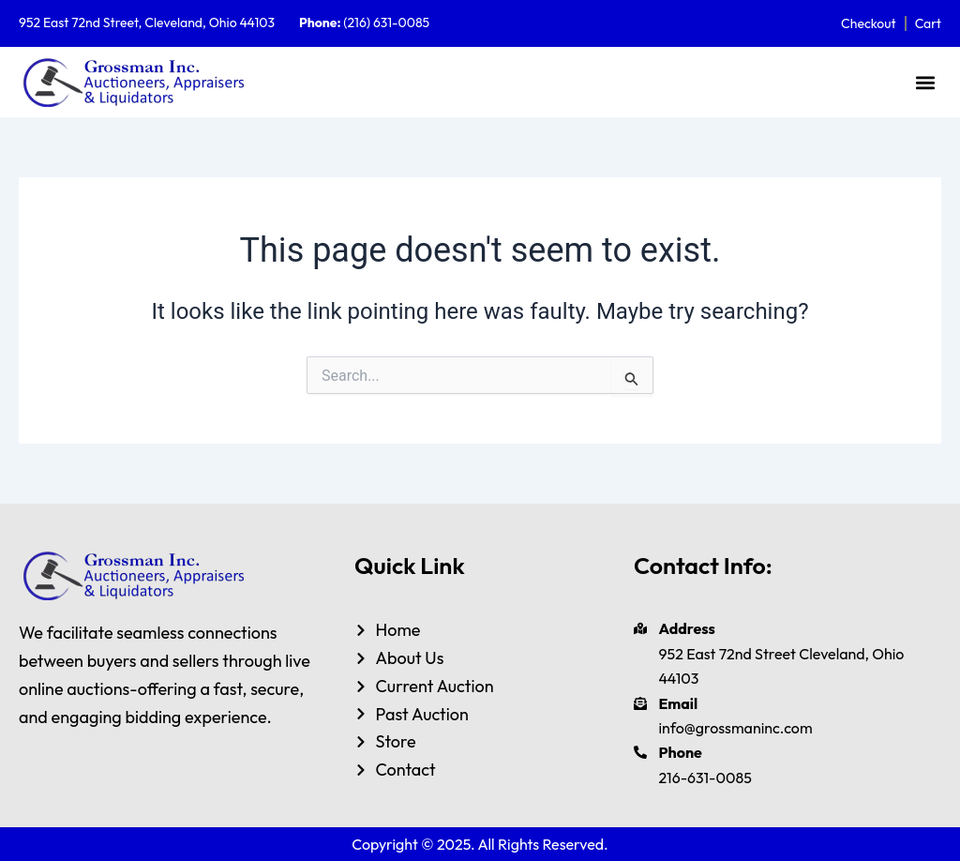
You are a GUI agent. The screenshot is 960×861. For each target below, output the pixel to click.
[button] (925, 82)
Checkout (868, 23)
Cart (928, 23)
